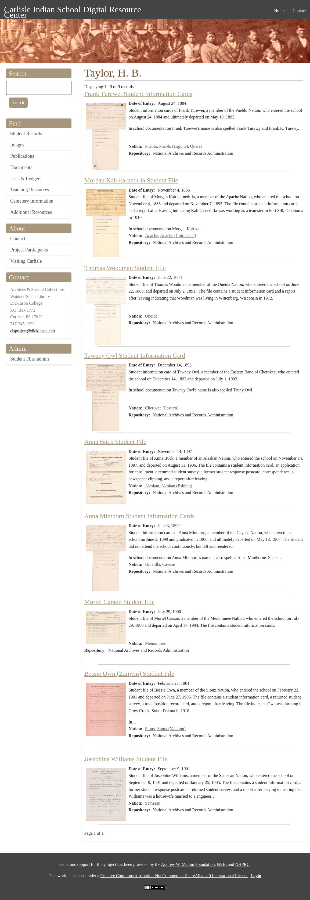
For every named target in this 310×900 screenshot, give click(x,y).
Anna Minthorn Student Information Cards (139, 516)
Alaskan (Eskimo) (176, 486)
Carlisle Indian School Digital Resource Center (72, 10)
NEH (221, 864)
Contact (17, 238)
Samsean (152, 803)
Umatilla (152, 564)
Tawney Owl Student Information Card (134, 355)
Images (17, 144)
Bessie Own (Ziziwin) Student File (129, 673)
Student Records (26, 133)
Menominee (155, 643)
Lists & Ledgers (25, 178)
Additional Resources (31, 212)
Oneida (151, 316)
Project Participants (29, 250)
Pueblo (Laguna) (173, 146)
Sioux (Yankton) (171, 728)
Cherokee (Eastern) (161, 408)
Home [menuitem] (279, 10)
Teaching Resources (29, 189)
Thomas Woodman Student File (125, 267)
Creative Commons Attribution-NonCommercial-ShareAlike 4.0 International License (174, 875)
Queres (196, 146)
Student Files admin (29, 359)
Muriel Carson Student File (119, 601)
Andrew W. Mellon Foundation (188, 864)
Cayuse (168, 564)
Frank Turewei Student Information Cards (138, 93)
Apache (151, 235)
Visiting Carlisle (26, 261)
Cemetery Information (31, 201)
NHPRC (242, 864)
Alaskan (152, 486)
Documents (21, 167)
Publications (22, 156)
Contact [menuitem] (299, 10)
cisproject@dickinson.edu (32, 331)
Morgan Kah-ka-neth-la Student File (131, 180)
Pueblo (151, 146)
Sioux (150, 728)
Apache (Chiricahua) (178, 235)
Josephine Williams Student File (126, 758)
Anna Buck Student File (115, 441)
